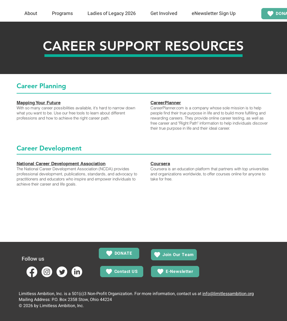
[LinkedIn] (76, 271)
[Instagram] (46, 271)
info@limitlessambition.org (228, 294)
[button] (30, 13)
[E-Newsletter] (175, 271)
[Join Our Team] (174, 254)
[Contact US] (121, 271)
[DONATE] (119, 253)
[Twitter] (61, 271)
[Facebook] (32, 271)
